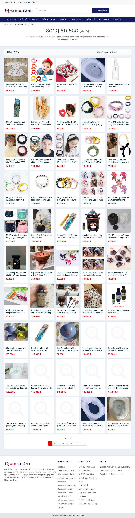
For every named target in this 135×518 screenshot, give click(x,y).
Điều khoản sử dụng (65, 474)
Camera (117, 19)
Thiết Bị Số (90, 19)
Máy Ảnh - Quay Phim (87, 493)
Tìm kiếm (101, 10)
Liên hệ (34, 2)
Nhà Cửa (63, 19)
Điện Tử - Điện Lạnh (29, 19)
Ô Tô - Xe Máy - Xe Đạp (88, 504)
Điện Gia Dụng (48, 19)
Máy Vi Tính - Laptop (87, 489)
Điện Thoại (76, 19)
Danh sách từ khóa (65, 493)
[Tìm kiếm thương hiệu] (64, 10)
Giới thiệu (26, 2)
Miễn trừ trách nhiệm (65, 478)
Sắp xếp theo (102, 52)
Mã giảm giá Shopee (65, 504)
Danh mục (17, 2)
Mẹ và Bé (82, 496)
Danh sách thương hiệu (66, 485)
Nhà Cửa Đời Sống (86, 474)
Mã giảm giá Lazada (65, 500)
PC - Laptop (104, 19)
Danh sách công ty (65, 489)
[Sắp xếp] (118, 52)
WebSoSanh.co (65, 516)
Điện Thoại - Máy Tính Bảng (88, 480)
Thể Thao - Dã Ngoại (87, 500)
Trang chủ (8, 2)
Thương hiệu (18, 24)
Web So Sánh (78, 516)
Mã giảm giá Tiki (64, 496)
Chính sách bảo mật (65, 471)
